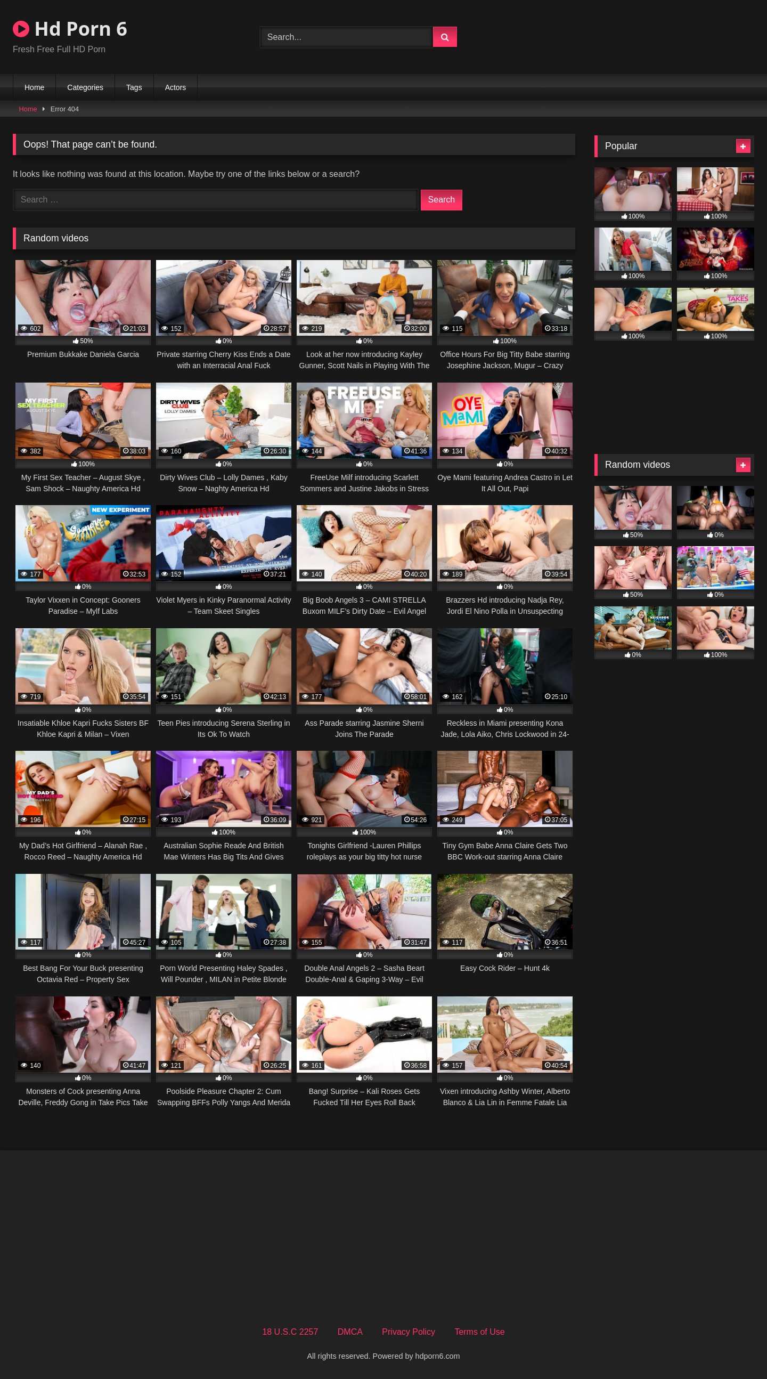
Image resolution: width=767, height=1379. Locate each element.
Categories (85, 87)
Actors (175, 87)
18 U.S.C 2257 (290, 1331)
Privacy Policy (408, 1331)
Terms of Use (479, 1331)
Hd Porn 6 (70, 28)
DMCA (350, 1331)
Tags (134, 87)
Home (34, 87)
